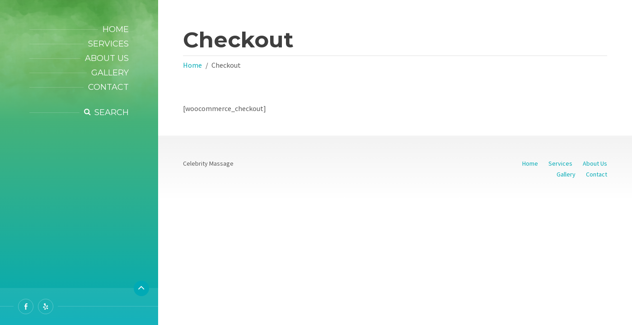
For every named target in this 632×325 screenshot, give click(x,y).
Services (108, 44)
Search (111, 112)
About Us (107, 58)
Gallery (110, 73)
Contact (108, 87)
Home (116, 29)
